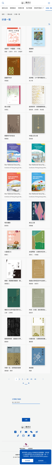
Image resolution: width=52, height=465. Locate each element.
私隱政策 (30, 448)
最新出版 (5, 8)
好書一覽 (49, 8)
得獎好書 (21, 8)
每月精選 (29, 8)
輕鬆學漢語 (38, 8)
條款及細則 (22, 448)
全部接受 (27, 460)
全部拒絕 (40, 460)
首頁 (3, 14)
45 (31, 379)
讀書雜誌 (13, 8)
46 (35, 379)
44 (27, 379)
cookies (29, 452)
